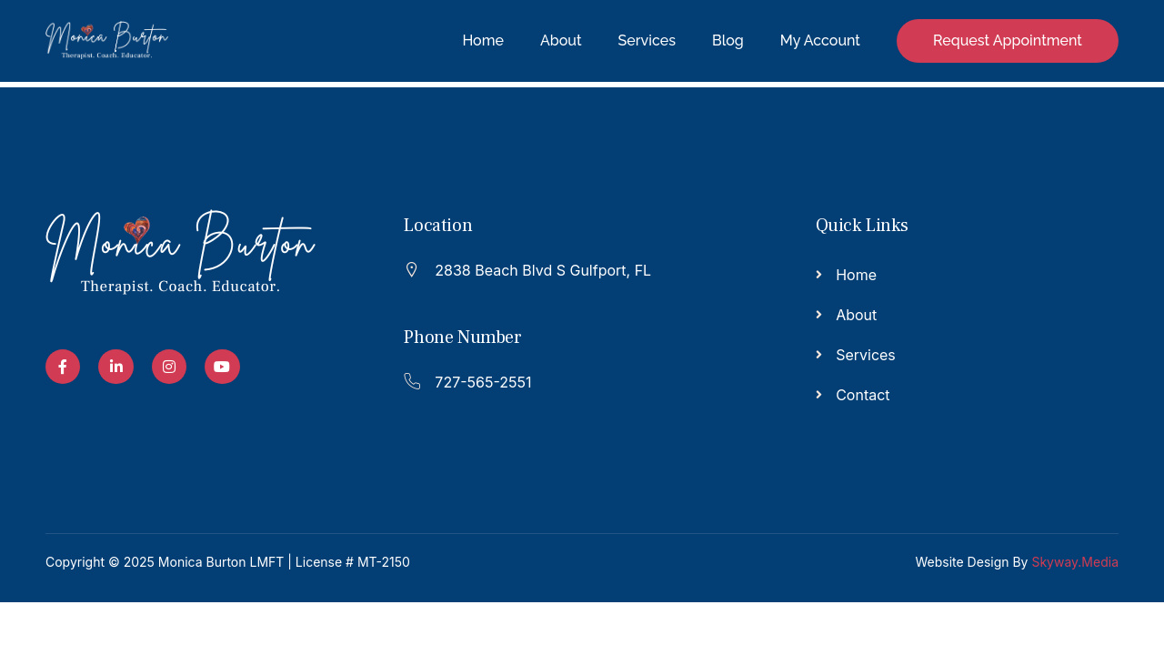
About (561, 40)
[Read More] (572, 268)
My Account (820, 40)
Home (483, 40)
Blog (728, 40)
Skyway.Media (1075, 561)
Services (647, 40)
